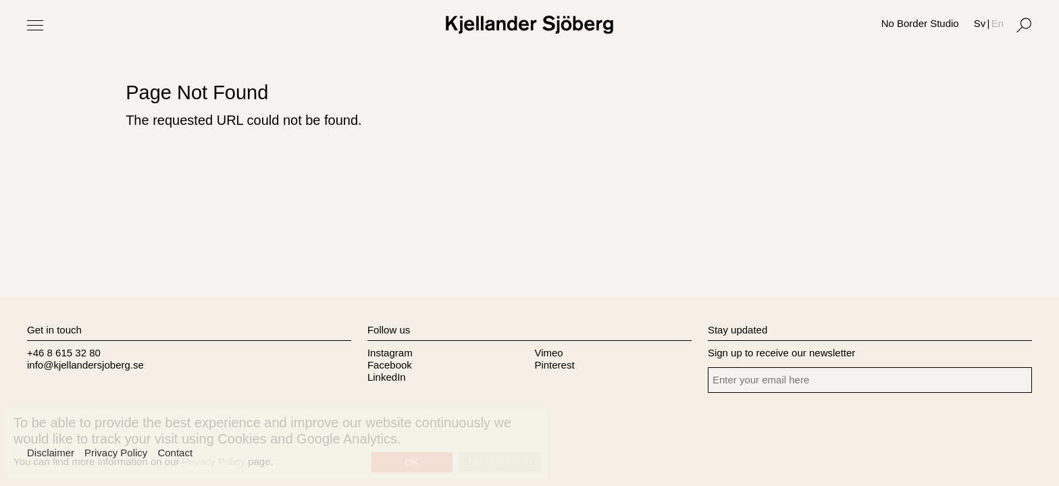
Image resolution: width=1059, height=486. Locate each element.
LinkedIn (386, 377)
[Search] (1024, 25)
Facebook (389, 365)
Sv (980, 23)
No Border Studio (920, 23)
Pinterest (554, 365)
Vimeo (548, 352)
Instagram (390, 352)
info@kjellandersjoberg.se (85, 365)
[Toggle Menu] (35, 25)
